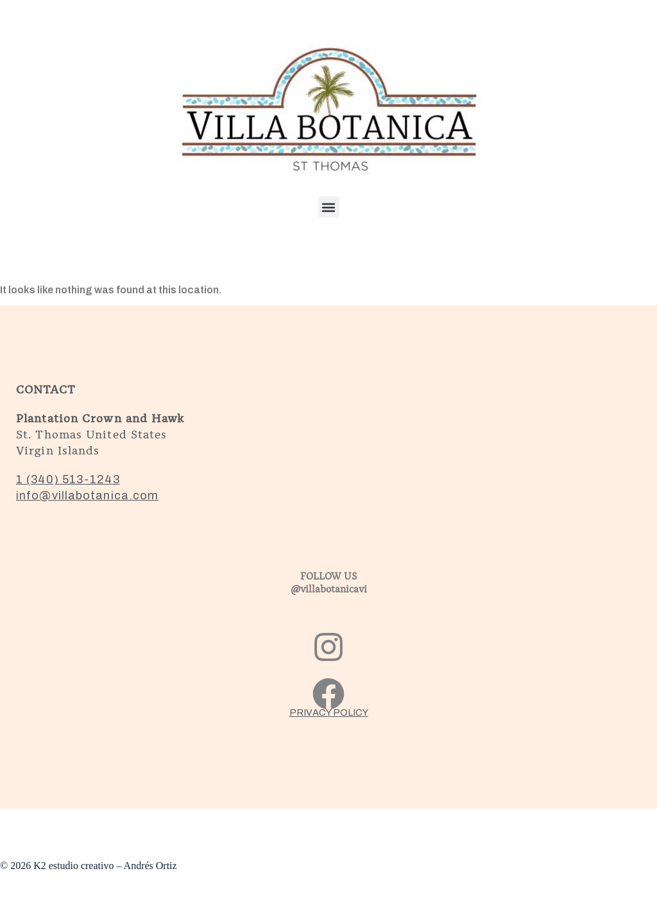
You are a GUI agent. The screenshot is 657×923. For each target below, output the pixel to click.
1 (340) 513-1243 (68, 479)
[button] (328, 207)
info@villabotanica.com (87, 495)
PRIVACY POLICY (328, 712)
